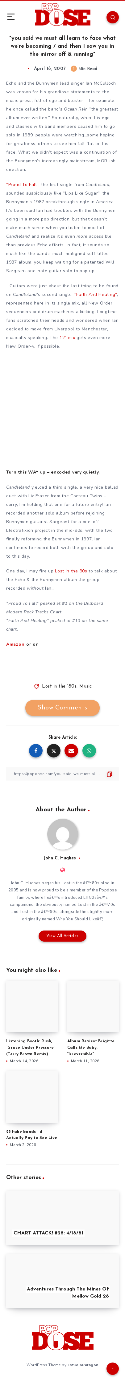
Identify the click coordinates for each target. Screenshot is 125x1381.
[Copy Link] (62, 774)
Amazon (15, 644)
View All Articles (62, 936)
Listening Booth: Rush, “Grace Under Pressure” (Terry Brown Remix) (30, 1047)
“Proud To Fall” (22, 185)
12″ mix (67, 338)
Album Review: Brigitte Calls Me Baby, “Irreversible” (91, 1047)
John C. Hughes (60, 858)
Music (85, 686)
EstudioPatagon (83, 1365)
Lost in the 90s (71, 571)
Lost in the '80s (59, 686)
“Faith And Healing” (95, 294)
